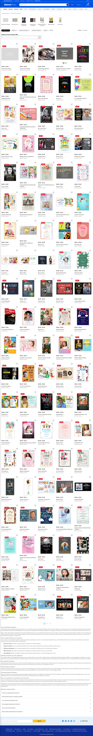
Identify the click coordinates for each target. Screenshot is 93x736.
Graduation (16, 9)
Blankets (53, 9)
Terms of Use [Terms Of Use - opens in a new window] (19, 731)
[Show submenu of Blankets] (55, 9)
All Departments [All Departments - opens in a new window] (9, 729)
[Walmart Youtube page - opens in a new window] (71, 721)
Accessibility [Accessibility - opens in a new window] (74, 729)
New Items (11, 9)
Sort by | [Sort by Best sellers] (80, 30)
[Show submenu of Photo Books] (62, 9)
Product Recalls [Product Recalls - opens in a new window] (66, 729)
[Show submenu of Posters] (41, 9)
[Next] (50, 624)
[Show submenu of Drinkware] (77, 9)
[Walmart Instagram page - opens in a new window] (74, 721)
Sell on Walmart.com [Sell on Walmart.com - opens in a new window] (39, 729)
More (86, 9)
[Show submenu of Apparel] (71, 9)
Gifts (65, 9)
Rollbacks (5, 9)
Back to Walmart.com (7, 0)
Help (72, 4)
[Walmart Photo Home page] (10, 4)
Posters (39, 9)
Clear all (51, 30)
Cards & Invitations (5, 13)
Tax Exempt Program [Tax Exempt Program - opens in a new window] (81, 729)
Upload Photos (37, 0)
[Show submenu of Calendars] (83, 9)
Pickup (21, 9)
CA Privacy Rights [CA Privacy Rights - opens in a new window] (37, 731)
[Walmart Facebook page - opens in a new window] (63, 721)
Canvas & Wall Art (46, 9)
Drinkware (75, 9)
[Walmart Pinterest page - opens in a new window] (68, 721)
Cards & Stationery (32, 9)
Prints (26, 9)
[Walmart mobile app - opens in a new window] (84, 721)
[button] (10, 44)
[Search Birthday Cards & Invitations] (20, 37)
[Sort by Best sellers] (87, 30)
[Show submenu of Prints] (27, 9)
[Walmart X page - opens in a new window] (66, 721)
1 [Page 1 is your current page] (44, 623)
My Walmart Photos (29, 0)
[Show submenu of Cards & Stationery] (36, 9)
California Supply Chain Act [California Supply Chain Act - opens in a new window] (48, 731)
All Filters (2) (5, 31)
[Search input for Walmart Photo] (42, 4)
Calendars (81, 9)
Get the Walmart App (10, 731)
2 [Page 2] (47, 623)
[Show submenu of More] (87, 9)
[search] (39, 37)
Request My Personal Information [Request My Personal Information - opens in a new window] (80, 731)
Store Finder (17, 0)
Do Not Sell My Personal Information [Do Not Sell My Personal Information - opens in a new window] (63, 731)
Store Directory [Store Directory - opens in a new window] (17, 729)
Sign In (88, 0)
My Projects (22, 0)
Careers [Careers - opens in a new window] (24, 729)
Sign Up (39, 721)
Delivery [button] (14, 30)
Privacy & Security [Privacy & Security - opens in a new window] (27, 731)
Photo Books (59, 9)
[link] (5, 21)
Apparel (69, 9)
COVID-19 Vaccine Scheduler (55, 729)
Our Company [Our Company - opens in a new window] (30, 729)
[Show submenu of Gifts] (66, 9)
